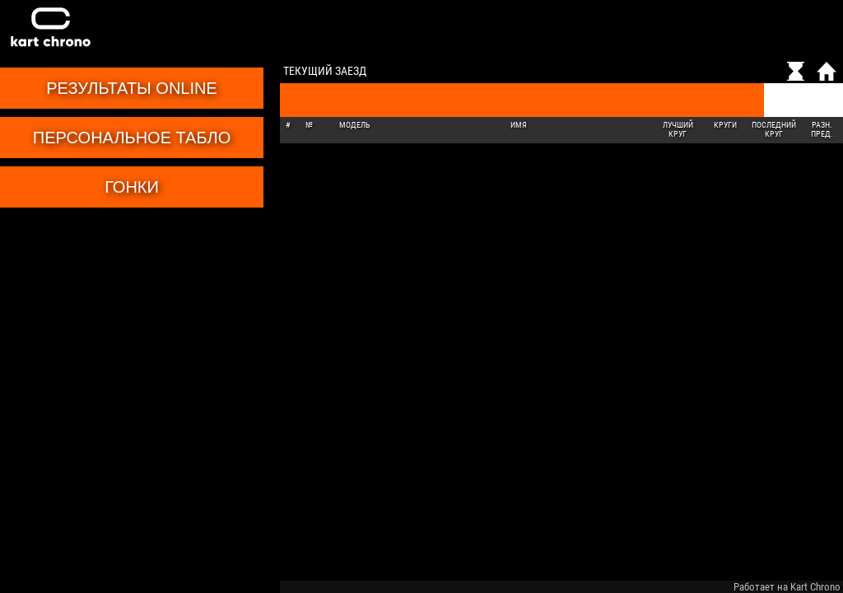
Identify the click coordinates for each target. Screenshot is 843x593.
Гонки (132, 187)
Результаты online (131, 88)
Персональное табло (132, 137)
